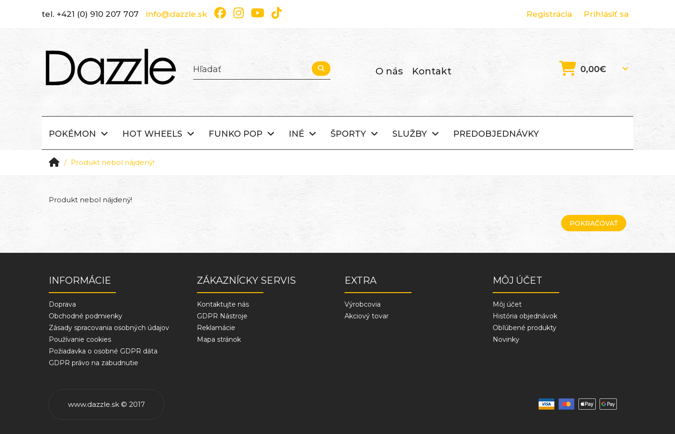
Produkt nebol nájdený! (112, 162)
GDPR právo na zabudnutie (93, 363)
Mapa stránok (219, 339)
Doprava (62, 304)
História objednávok (525, 316)
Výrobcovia (363, 304)
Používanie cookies (80, 339)
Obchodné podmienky (85, 316)
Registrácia (549, 14)
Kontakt (431, 71)
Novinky (506, 339)
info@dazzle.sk (176, 14)
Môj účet (507, 304)
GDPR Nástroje (222, 316)
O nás (389, 71)
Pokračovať (594, 223)
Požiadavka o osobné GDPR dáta (103, 351)
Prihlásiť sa (606, 14)
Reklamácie (216, 328)
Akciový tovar (367, 316)
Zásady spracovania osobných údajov (109, 328)
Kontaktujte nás (223, 304)
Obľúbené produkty (524, 328)
